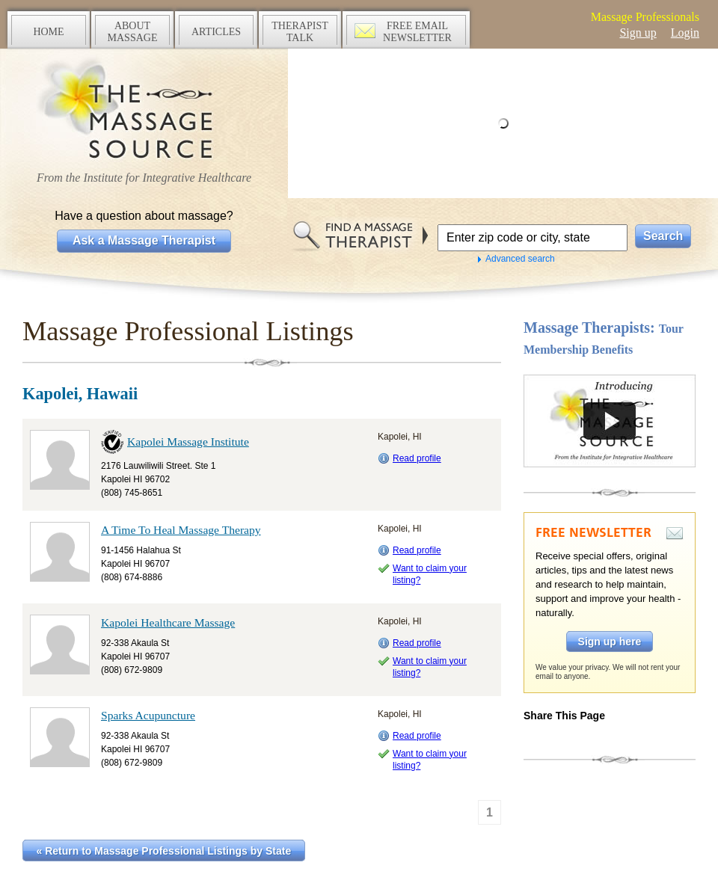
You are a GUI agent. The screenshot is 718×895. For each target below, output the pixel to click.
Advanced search (520, 258)
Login (685, 32)
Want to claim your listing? (430, 574)
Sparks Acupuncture (148, 715)
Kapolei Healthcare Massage (168, 622)
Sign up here (610, 642)
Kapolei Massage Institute (188, 441)
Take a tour (610, 421)
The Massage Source (144, 110)
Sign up (637, 32)
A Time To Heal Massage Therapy (181, 529)
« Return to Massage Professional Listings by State (164, 851)
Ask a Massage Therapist (144, 240)
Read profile (417, 458)
